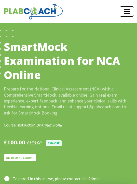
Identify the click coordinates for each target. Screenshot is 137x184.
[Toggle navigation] (127, 11)
